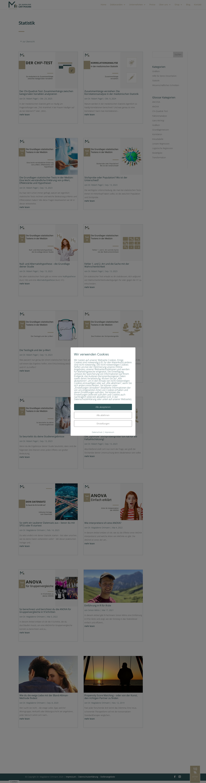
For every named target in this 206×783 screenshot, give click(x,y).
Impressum (109, 432)
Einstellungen (103, 423)
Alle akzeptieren (103, 406)
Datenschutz (97, 432)
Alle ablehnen (103, 415)
